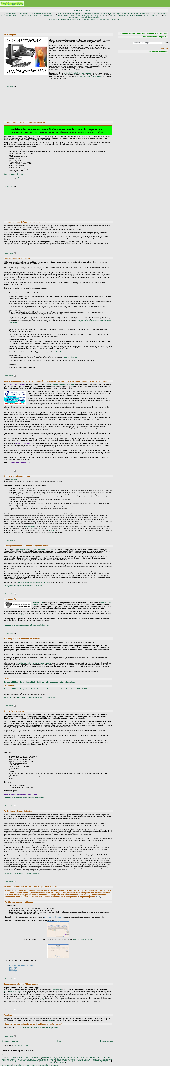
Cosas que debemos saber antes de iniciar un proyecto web (144, 33)
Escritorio (26, 1065)
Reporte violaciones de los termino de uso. (44, 1065)
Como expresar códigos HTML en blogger (21, 984)
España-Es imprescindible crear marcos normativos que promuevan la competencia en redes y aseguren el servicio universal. (55, 381)
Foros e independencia (56, 1062)
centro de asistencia (70, 357)
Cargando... (6, 1055)
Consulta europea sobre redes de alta (60, 384)
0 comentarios (9, 86)
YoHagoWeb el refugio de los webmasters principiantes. (23, 586)
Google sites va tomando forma (17, 476)
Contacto (86, 10)
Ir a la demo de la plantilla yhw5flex (22, 965)
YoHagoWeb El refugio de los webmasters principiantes (21, 873)
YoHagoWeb (30, 526)
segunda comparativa (22, 443)
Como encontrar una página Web (155, 37)
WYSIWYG (57, 989)
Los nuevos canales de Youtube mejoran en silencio (25, 222)
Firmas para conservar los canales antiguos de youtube (26, 546)
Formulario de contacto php (89, 17)
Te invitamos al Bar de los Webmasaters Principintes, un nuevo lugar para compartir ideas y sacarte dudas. (84, 19)
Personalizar (17, 1065)
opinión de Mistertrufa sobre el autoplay (77, 73)
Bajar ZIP (12, 969)
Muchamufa (8, 697)
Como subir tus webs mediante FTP (43, 14)
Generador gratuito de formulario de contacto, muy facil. (129, 14)
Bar (92, 10)
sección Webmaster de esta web (26, 615)
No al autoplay (10, 35)
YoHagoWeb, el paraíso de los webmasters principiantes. (36, 697)
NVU (6, 991)
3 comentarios (9, 1009)
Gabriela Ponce (23, 178)
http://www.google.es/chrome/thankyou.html (20, 794)
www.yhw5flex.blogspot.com (54, 917)
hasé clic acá (19, 895)
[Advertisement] (84, 26)
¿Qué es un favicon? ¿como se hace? (15, 14)
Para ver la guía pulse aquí (13, 174)
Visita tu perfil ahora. (59, 352)
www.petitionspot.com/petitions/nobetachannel (33, 582)
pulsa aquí (52, 530)
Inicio (59, 1041)
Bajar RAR (13, 967)
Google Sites (14, 480)
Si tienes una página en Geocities (17, 258)
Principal (78, 10)
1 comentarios (9, 375)
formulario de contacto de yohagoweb (89, 76)
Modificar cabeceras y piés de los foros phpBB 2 (124, 15)
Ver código (13, 971)
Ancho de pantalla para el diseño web (19, 811)
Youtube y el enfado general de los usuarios (22, 639)
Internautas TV (10, 599)
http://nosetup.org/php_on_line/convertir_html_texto (58, 1000)
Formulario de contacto (158, 52)
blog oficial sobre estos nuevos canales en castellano (34, 663)
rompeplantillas (103, 893)
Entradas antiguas (106, 1041)
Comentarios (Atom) (21, 1045)
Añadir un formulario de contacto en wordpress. (58, 1059)
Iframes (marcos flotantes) (80, 15)
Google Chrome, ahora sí (14, 711)
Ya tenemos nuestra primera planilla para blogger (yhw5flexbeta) (30, 887)
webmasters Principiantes (41, 1027)
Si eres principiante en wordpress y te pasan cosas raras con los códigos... (44, 15)
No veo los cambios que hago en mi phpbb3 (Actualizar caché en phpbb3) (83, 14)
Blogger (50, 1020)
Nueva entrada (7, 1065)
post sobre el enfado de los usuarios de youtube (34, 549)
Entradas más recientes (10, 1041)
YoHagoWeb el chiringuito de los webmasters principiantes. (26, 625)
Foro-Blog (8, 1015)
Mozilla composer (15, 991)
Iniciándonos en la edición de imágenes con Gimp (24, 122)
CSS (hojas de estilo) (98, 15)
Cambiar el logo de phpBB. (152, 15)
